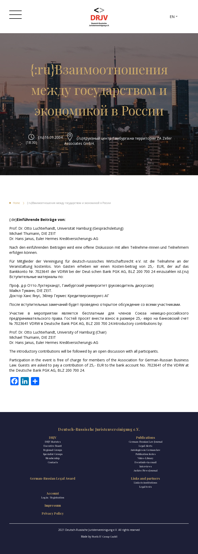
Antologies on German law (145, 450)
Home (16, 203)
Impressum (53, 505)
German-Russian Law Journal (145, 441)
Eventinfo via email (145, 462)
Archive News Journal (146, 470)
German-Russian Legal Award (52, 478)
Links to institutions (145, 482)
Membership (53, 458)
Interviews (145, 466)
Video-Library (145, 458)
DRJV (52, 437)
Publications (145, 437)
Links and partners (145, 478)
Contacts (53, 462)
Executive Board (53, 446)
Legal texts (145, 486)
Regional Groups (52, 450)
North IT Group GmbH (104, 536)
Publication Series (145, 454)
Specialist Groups (52, 454)
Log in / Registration (52, 497)
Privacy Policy (53, 513)
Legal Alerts (145, 446)
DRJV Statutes (53, 441)
